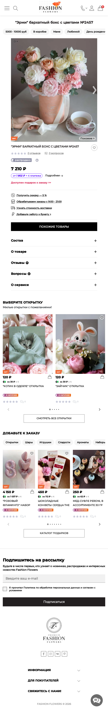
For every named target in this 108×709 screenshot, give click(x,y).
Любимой (73, 31)
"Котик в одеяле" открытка (23, 386)
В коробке (39, 31)
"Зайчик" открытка (69, 386)
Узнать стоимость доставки (34, 208)
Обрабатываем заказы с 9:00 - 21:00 (39, 201)
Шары (29, 442)
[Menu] (7, 8)
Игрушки (45, 442)
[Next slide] (95, 90)
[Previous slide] (8, 409)
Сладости (64, 442)
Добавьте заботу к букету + (34, 214)
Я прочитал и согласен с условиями (52, 589)
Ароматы (83, 442)
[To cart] (50, 377)
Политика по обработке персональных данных (51, 587)
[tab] (14, 41)
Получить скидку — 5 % (32, 195)
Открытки (12, 442)
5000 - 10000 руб (16, 31)
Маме (56, 31)
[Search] (15, 8)
